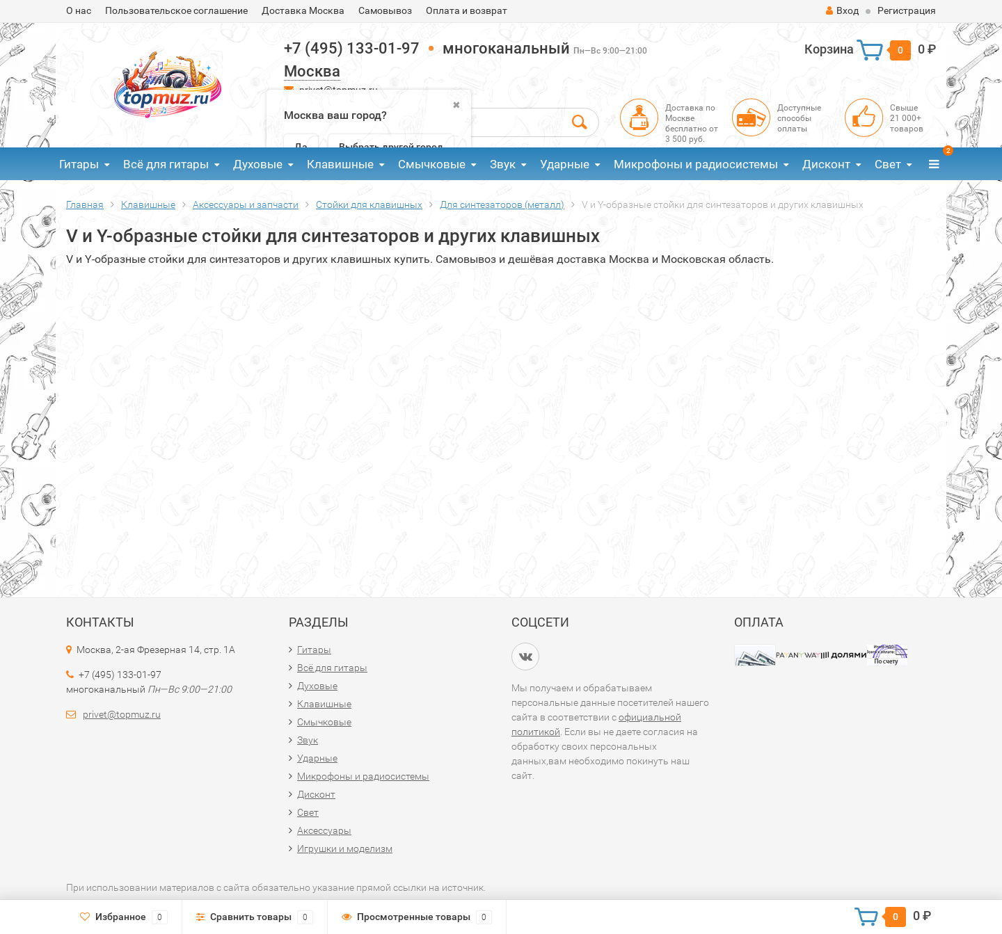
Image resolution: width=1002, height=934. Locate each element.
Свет (888, 164)
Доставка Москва (303, 10)
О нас (78, 10)
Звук (503, 164)
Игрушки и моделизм (344, 848)
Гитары (79, 164)
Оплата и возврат (466, 10)
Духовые (258, 164)
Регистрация (906, 10)
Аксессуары (324, 830)
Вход (842, 10)
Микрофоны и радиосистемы (696, 164)
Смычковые (432, 164)
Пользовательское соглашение (176, 10)
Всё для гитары (166, 164)
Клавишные (340, 164)
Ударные (564, 164)
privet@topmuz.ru (122, 714)
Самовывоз (385, 10)
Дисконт (826, 164)
